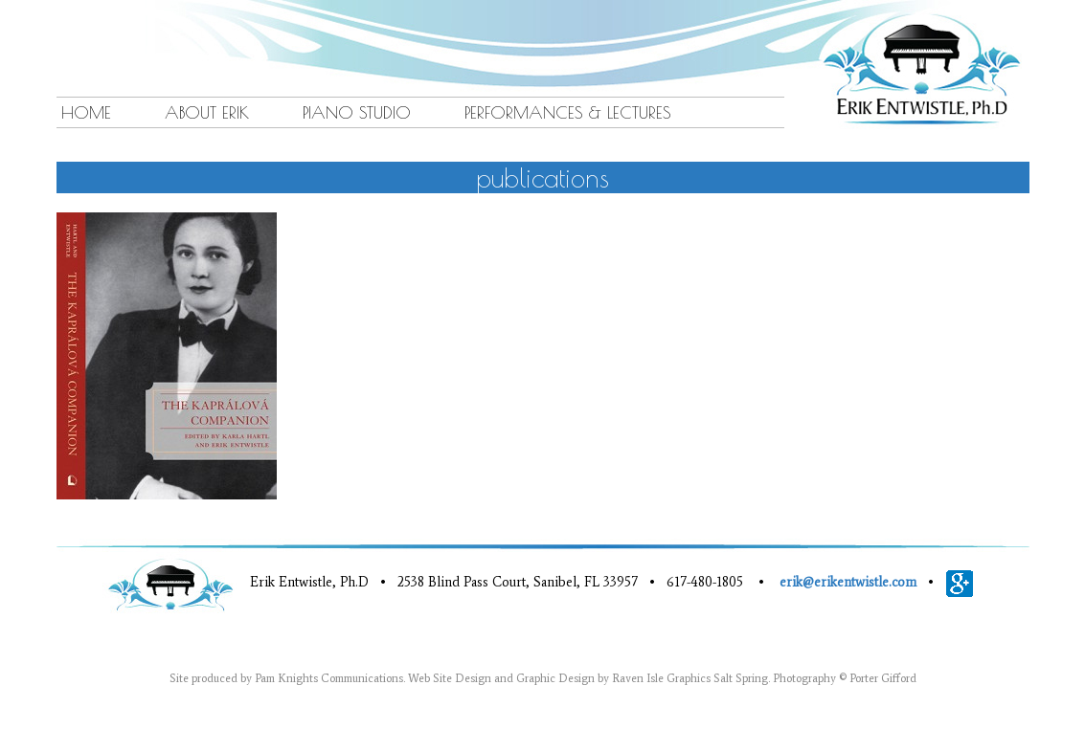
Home (86, 112)
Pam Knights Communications (329, 678)
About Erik (207, 112)
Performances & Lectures (567, 112)
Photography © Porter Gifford (844, 678)
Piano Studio (357, 112)
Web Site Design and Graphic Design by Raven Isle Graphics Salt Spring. (589, 678)
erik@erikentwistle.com (848, 582)
